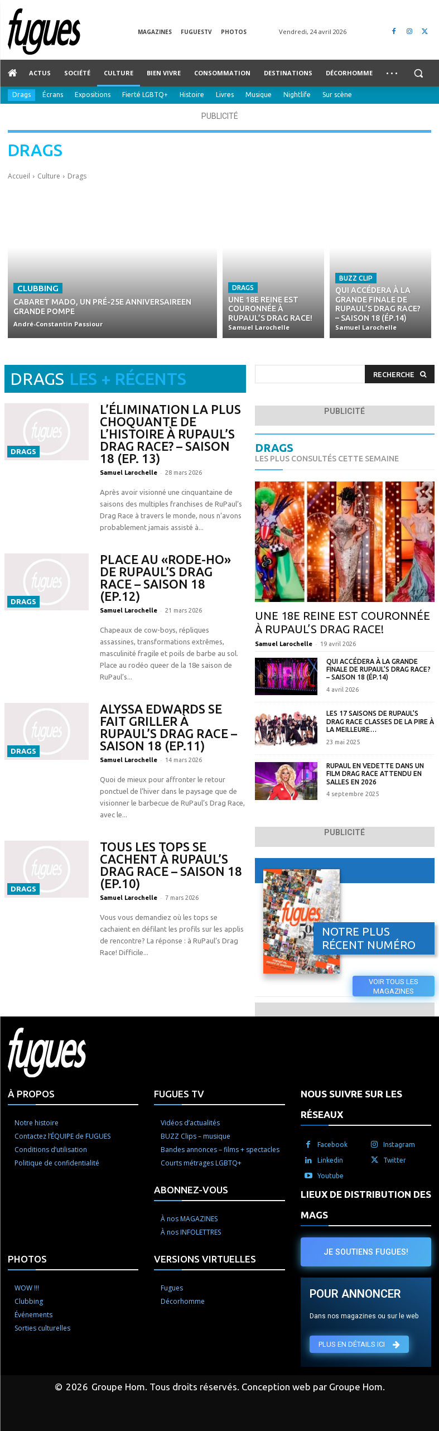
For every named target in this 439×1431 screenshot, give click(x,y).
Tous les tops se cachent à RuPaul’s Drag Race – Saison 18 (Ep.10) (171, 865)
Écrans (52, 95)
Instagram (399, 1144)
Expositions (92, 95)
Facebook (332, 1144)
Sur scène (337, 95)
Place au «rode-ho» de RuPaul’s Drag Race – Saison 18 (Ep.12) (165, 577)
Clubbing (38, 288)
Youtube (330, 1175)
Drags (21, 95)
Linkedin (330, 1160)
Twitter (394, 1160)
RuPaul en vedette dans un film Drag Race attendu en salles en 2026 (375, 774)
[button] (418, 73)
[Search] (400, 374)
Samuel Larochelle (128, 472)
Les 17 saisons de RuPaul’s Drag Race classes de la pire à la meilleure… (380, 721)
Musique (258, 95)
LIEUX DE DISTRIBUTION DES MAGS (366, 1204)
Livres (224, 95)
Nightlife (297, 95)
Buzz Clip (356, 278)
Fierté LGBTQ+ (145, 95)
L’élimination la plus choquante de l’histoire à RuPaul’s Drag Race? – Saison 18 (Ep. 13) (170, 433)
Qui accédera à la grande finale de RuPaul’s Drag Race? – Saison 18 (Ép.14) (378, 669)
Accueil (19, 176)
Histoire (192, 95)
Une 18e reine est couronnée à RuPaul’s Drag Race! (342, 622)
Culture (48, 176)
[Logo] (73, 31)
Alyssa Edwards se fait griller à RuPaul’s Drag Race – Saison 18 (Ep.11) (168, 727)
